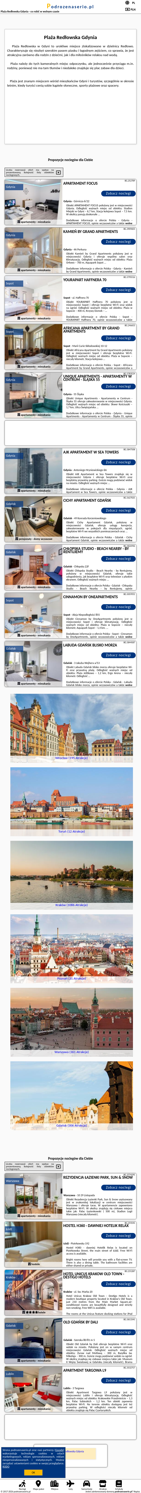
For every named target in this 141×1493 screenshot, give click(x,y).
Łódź (9, 1229)
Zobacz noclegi (118, 193)
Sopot (10, 283)
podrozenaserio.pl (70, 6)
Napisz (137, 1491)
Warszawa (12, 1181)
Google (59, 1450)
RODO (6, 1466)
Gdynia (10, 187)
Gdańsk (11, 504)
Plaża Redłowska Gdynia (70, 1451)
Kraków (11, 1277)
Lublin (10, 1374)
